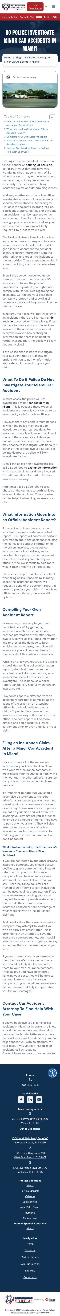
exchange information (43, 468)
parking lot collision (39, 165)
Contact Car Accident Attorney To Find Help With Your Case (28, 150)
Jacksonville (30, 1201)
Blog (18, 57)
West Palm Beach (30, 1207)
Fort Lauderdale (30, 1191)
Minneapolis (30, 1218)
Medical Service (30, 1257)
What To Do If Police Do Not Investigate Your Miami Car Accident (27, 123)
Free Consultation (35, 7)
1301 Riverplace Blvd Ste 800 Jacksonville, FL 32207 (30, 1167)
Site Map (30, 1270)
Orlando (30, 1196)
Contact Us (30, 1277)
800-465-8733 (30, 1082)
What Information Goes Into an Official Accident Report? (27, 131)
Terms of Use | (27, 1312)
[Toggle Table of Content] (50, 117)
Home (7, 57)
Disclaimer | (16, 1312)
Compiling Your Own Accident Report (27, 136)
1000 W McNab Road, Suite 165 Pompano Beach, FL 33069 (30, 1138)
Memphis (30, 1212)
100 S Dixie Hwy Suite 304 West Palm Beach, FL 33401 (30, 1152)
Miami (30, 1185)
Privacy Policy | (49, 1310)
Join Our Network (30, 1264)
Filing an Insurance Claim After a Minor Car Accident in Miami (30, 142)
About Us (30, 1250)
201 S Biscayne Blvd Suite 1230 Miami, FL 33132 (30, 1118)
